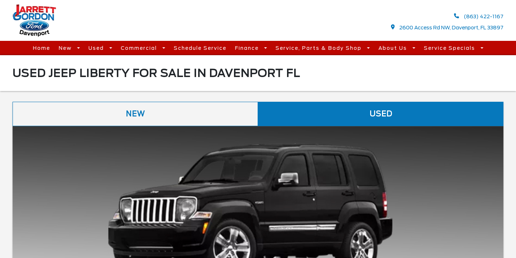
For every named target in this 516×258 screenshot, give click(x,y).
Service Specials (450, 48)
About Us (393, 48)
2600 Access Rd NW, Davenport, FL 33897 (447, 27)
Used (97, 48)
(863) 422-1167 (478, 16)
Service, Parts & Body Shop (319, 48)
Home (41, 48)
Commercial (140, 48)
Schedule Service (200, 48)
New (66, 48)
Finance (248, 48)
